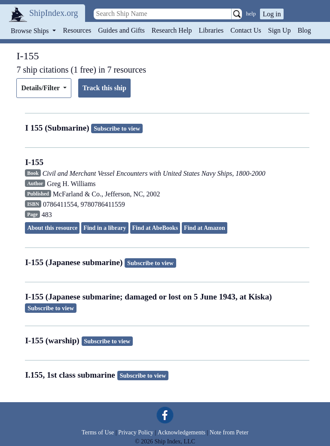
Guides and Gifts (121, 30)
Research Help (172, 30)
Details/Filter (41, 88)
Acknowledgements (181, 432)
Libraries (211, 30)
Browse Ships (30, 30)
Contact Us (245, 30)
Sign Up (279, 30)
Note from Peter (229, 432)
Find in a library (104, 228)
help (251, 13)
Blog (304, 30)
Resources (77, 30)
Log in (272, 14)
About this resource (52, 228)
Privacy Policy (135, 432)
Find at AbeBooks (155, 228)
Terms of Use (98, 432)
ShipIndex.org (53, 13)
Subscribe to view (117, 128)
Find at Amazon (204, 228)
